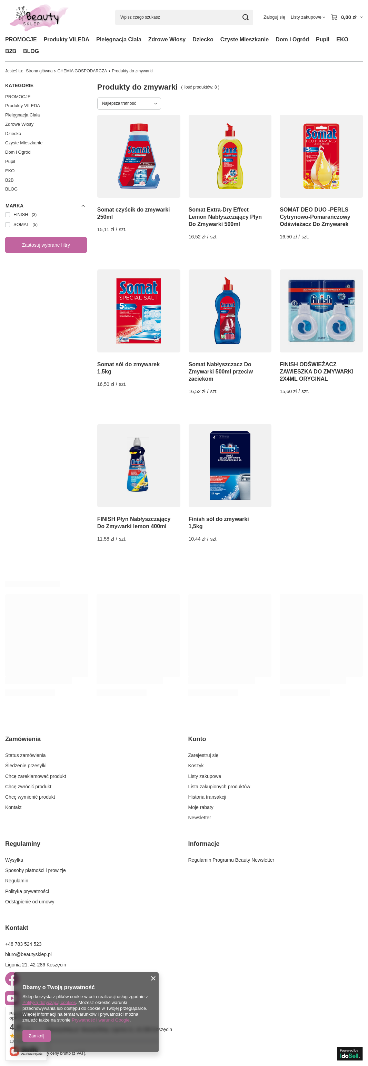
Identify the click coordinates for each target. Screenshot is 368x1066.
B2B (10, 51)
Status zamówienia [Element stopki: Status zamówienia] (25, 755)
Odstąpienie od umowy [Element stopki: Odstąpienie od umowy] (29, 901)
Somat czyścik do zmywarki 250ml (133, 213)
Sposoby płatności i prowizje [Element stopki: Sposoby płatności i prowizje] (35, 870)
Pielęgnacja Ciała (118, 39)
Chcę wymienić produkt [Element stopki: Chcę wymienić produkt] (30, 797)
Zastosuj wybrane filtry (46, 245)
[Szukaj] (245, 17)
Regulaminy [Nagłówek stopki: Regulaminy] (22, 843)
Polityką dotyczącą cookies (49, 1002)
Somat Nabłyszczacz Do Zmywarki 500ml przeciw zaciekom (221, 371)
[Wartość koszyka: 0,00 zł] (347, 17)
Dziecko (202, 39)
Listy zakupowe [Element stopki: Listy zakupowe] (204, 776)
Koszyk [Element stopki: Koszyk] (196, 765)
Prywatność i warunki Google (101, 1020)
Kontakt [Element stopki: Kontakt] (13, 807)
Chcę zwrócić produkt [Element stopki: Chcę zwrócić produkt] (28, 786)
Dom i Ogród (292, 39)
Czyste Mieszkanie (244, 39)
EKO (342, 39)
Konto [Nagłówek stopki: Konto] (197, 739)
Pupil (322, 39)
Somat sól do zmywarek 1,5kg (128, 368)
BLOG (31, 51)
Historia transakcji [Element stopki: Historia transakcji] (207, 797)
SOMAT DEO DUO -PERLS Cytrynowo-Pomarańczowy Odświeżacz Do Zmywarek (315, 217)
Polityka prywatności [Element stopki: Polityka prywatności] (27, 891)
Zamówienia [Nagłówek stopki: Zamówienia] (23, 739)
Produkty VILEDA (66, 39)
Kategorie (19, 85)
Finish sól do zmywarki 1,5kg (219, 522)
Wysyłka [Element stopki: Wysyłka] (14, 860)
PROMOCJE (21, 39)
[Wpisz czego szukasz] (184, 17)
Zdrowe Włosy (167, 39)
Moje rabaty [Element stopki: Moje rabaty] (200, 807)
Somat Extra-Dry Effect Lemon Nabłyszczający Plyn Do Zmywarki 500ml (225, 217)
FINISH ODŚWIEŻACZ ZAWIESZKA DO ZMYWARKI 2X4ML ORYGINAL (317, 371)
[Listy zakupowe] (308, 17)
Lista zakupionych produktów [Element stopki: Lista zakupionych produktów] (219, 786)
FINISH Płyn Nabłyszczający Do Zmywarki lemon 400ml (134, 522)
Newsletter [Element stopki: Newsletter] (199, 817)
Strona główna (39, 71)
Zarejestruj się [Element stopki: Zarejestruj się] (203, 755)
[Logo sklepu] (38, 17)
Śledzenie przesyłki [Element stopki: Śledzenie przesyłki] (26, 765)
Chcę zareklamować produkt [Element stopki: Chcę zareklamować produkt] (35, 776)
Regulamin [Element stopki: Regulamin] (16, 880)
